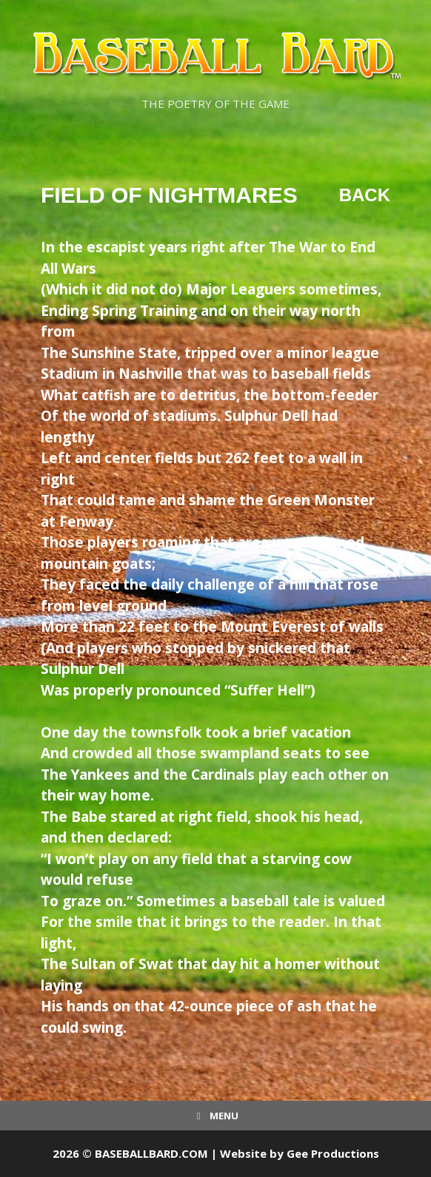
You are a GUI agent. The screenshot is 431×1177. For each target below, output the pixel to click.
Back (364, 195)
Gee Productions (333, 1153)
